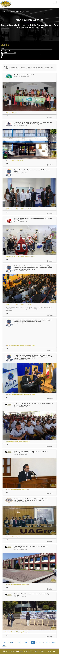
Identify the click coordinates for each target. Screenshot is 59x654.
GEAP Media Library (12, 11)
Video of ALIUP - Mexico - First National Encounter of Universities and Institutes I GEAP (29, 336)
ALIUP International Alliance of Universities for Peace (19, 209)
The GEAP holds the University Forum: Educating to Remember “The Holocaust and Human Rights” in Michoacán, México (33, 123)
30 (46, 642)
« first (4, 642)
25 (29, 642)
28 (39, 642)
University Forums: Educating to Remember (18, 441)
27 (36, 642)
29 (43, 642)
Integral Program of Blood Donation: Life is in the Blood (20, 256)
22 (19, 642)
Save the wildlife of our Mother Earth (24, 74)
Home (3, 11)
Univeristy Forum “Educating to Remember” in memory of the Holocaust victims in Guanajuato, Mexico (31, 452)
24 (26, 642)
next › (53, 642)
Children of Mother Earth (12, 112)
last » (4, 645)
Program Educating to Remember (14, 160)
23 (22, 642)
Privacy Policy (51, 651)
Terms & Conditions (39, 651)
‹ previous (10, 642)
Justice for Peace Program (13, 536)
